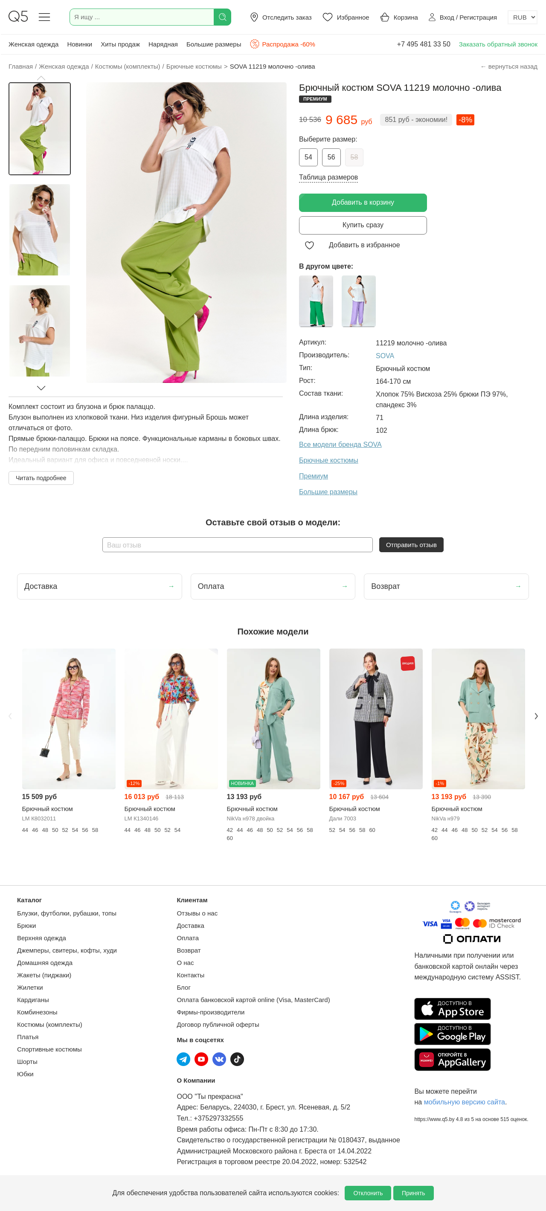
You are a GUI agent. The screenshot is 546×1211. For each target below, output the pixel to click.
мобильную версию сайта (464, 1102)
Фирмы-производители (210, 1012)
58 (354, 157)
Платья (27, 1036)
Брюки (26, 925)
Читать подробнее (41, 478)
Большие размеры (213, 44)
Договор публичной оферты (218, 1024)
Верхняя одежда (41, 938)
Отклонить (368, 1193)
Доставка (190, 925)
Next (536, 716)
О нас (185, 962)
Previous (10, 716)
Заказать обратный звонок (498, 44)
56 (331, 157)
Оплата (188, 938)
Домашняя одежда (45, 962)
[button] (41, 78)
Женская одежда (33, 44)
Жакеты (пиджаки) (44, 975)
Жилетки (30, 987)
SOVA (385, 355)
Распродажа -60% (282, 44)
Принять (413, 1193)
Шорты (27, 1061)
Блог (183, 987)
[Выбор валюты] (522, 17)
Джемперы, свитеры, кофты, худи (67, 950)
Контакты (190, 975)
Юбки (25, 1074)
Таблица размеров (328, 177)
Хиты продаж (120, 44)
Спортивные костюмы (49, 1049)
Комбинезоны (37, 1012)
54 (308, 157)
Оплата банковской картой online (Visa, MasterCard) (253, 999)
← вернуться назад (508, 66)
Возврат (188, 950)
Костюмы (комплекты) (49, 1024)
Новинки (79, 44)
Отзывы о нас (197, 913)
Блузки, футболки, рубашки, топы (66, 913)
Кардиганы (33, 999)
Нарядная (163, 44)
